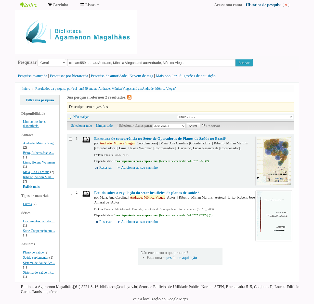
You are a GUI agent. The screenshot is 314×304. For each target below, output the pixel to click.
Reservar (105, 167)
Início (26, 88)
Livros (27, 204)
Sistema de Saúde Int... (38, 272)
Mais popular (166, 76)
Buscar (244, 62)
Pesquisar (27, 62)
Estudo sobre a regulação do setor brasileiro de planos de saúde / (146, 192)
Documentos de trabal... (39, 221)
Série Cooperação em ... (39, 231)
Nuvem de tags (141, 76)
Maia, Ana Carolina (36, 172)
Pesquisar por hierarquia (69, 76)
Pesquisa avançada (32, 76)
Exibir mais (31, 187)
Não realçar (81, 117)
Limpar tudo (104, 125)
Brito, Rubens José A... (38, 153)
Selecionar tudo (81, 125)
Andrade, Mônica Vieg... (39, 143)
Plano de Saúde (33, 252)
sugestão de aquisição (180, 257)
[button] (58, 5)
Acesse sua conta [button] (228, 5)
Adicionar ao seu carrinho (139, 167)
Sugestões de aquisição (197, 76)
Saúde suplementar (36, 257)
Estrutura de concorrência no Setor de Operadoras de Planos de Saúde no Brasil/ (160, 138)
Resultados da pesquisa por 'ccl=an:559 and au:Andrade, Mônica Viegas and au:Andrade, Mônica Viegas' (105, 88)
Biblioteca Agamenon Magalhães (32, 5)
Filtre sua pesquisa (40, 100)
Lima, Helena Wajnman (39, 162)
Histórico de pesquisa (264, 5)
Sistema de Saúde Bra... (39, 263)
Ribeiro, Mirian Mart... (38, 177)
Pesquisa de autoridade (109, 76)
